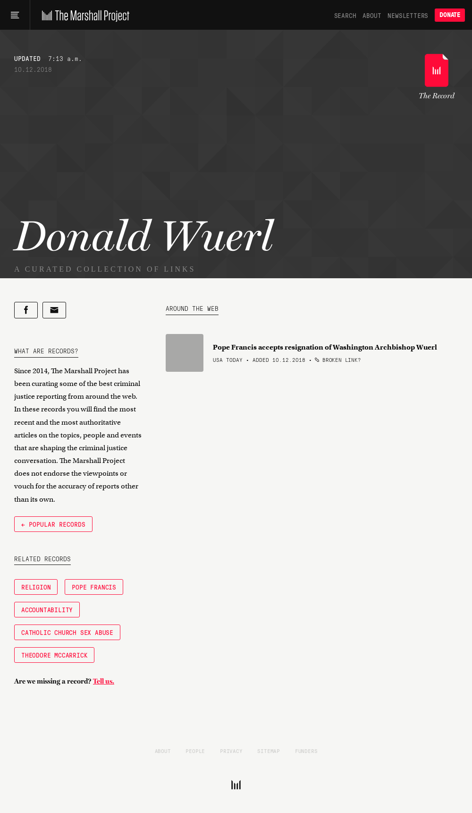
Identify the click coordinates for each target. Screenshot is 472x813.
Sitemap (268, 750)
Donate (449, 14)
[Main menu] (15, 15)
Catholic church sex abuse (67, 632)
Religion (36, 586)
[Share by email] (54, 310)
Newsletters (408, 15)
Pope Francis (94, 586)
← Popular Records (53, 524)
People (195, 750)
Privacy (231, 750)
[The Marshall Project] (83, 15)
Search (345, 15)
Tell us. (103, 681)
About (371, 15)
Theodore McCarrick (54, 654)
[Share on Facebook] (26, 310)
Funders (306, 750)
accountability (47, 609)
